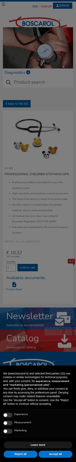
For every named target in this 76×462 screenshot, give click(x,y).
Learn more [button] (38, 444)
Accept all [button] (55, 454)
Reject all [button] (20, 454)
